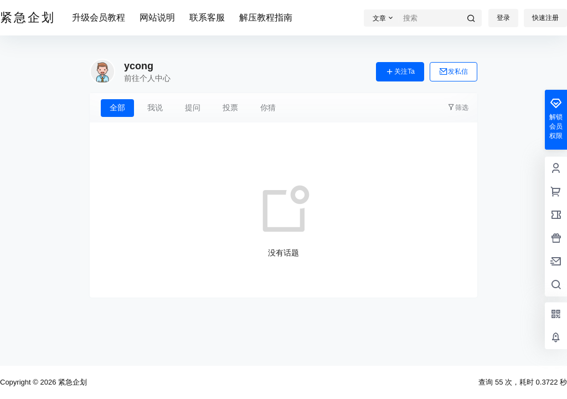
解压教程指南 (265, 17)
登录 (503, 18)
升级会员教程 (98, 17)
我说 (155, 107)
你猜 (268, 107)
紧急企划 (71, 382)
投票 (230, 107)
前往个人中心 (147, 78)
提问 (192, 107)
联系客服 (207, 17)
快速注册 (545, 18)
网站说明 (157, 17)
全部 (117, 107)
